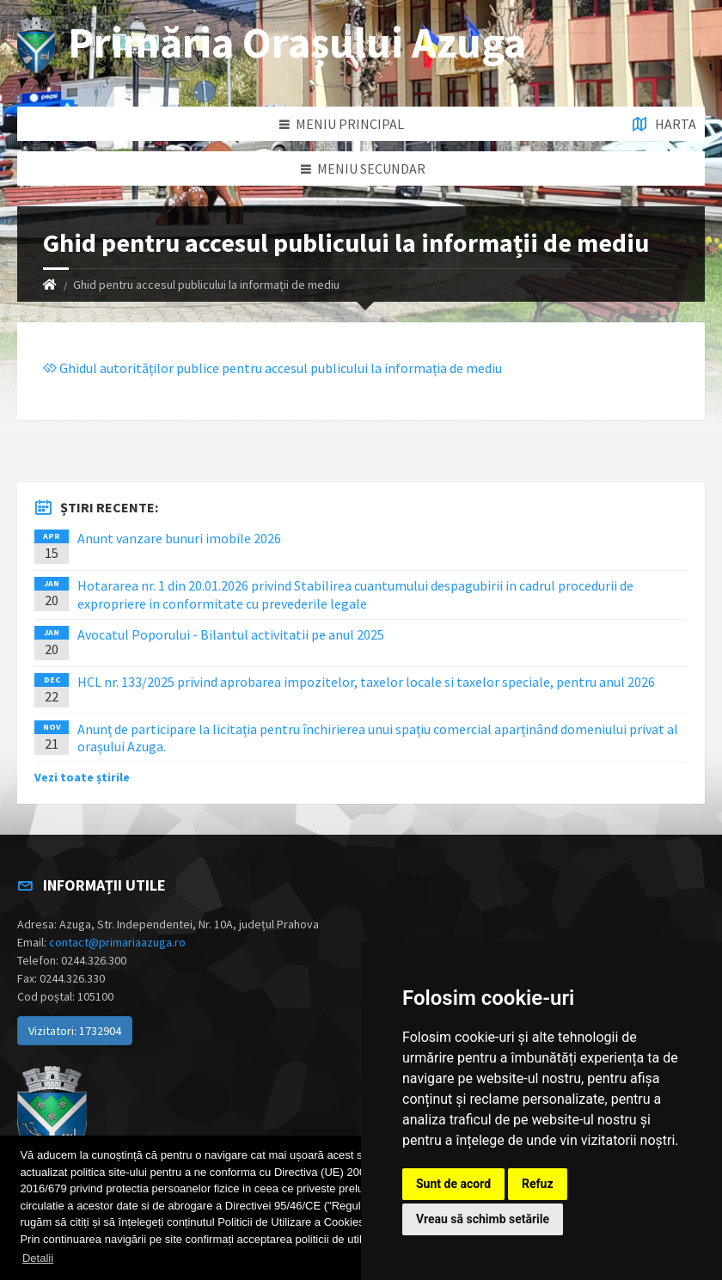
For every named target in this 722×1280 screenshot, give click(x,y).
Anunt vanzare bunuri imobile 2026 (179, 538)
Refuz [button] (538, 1184)
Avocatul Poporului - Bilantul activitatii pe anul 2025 (230, 634)
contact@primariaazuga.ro (117, 942)
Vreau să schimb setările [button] (482, 1219)
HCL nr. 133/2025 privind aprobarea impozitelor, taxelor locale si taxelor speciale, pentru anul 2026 (366, 681)
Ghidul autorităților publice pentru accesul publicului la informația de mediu (272, 368)
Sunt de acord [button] (453, 1184)
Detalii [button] (37, 1258)
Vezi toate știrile (82, 777)
